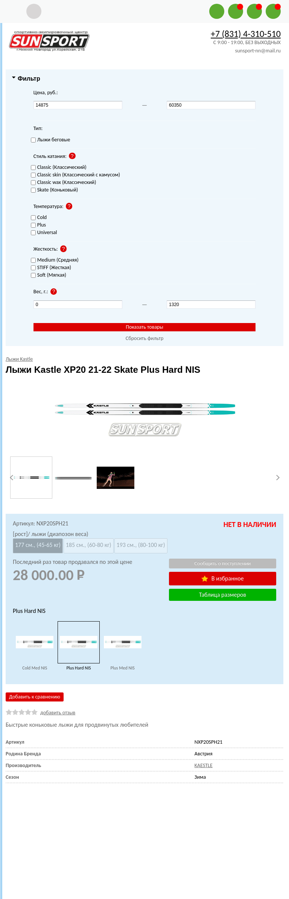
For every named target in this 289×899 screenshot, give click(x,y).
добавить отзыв (57, 712)
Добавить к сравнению (34, 697)
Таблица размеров (222, 594)
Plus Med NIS (123, 668)
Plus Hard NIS (78, 668)
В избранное (222, 578)
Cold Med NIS (34, 668)
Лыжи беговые (50, 140)
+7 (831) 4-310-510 (246, 33)
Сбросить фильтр (145, 338)
